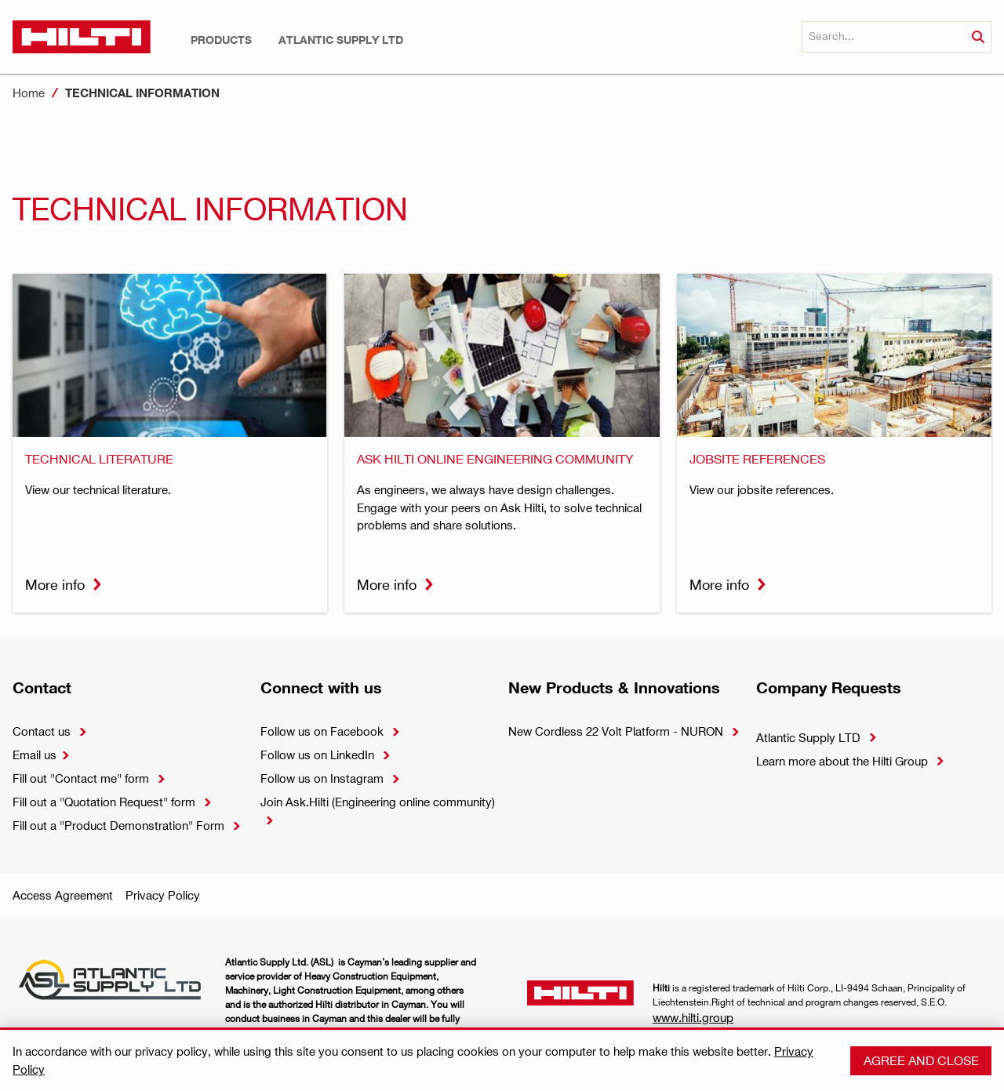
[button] (221, 40)
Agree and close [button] (921, 1060)
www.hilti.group (693, 1017)
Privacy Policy (163, 895)
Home (29, 92)
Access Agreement (63, 895)
